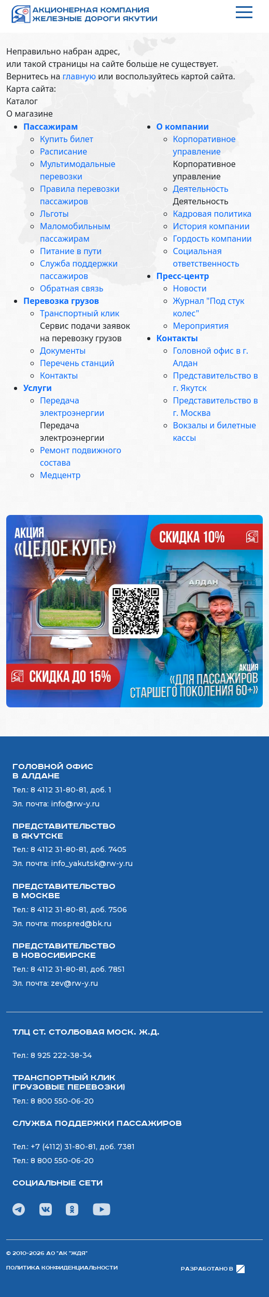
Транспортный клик (79, 313)
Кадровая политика (212, 213)
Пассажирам (50, 126)
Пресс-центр (183, 276)
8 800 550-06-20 (62, 1101)
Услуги (37, 388)
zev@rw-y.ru (74, 983)
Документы (63, 350)
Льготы (54, 213)
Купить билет (66, 139)
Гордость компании (212, 238)
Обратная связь (71, 288)
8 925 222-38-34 (61, 1055)
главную (79, 76)
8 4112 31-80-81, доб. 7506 (79, 909)
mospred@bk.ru (81, 923)
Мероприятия (201, 325)
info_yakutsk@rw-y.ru (92, 863)
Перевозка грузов (61, 300)
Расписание (63, 151)
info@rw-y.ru (75, 803)
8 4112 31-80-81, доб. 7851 (78, 969)
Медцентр (60, 475)
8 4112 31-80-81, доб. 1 (71, 789)
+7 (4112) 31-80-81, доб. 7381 (83, 1146)
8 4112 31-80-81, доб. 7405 (78, 849)
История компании (211, 226)
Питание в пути (71, 251)
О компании (183, 126)
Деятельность (201, 188)
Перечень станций (77, 363)
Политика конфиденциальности (62, 1268)
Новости (190, 288)
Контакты (59, 375)
